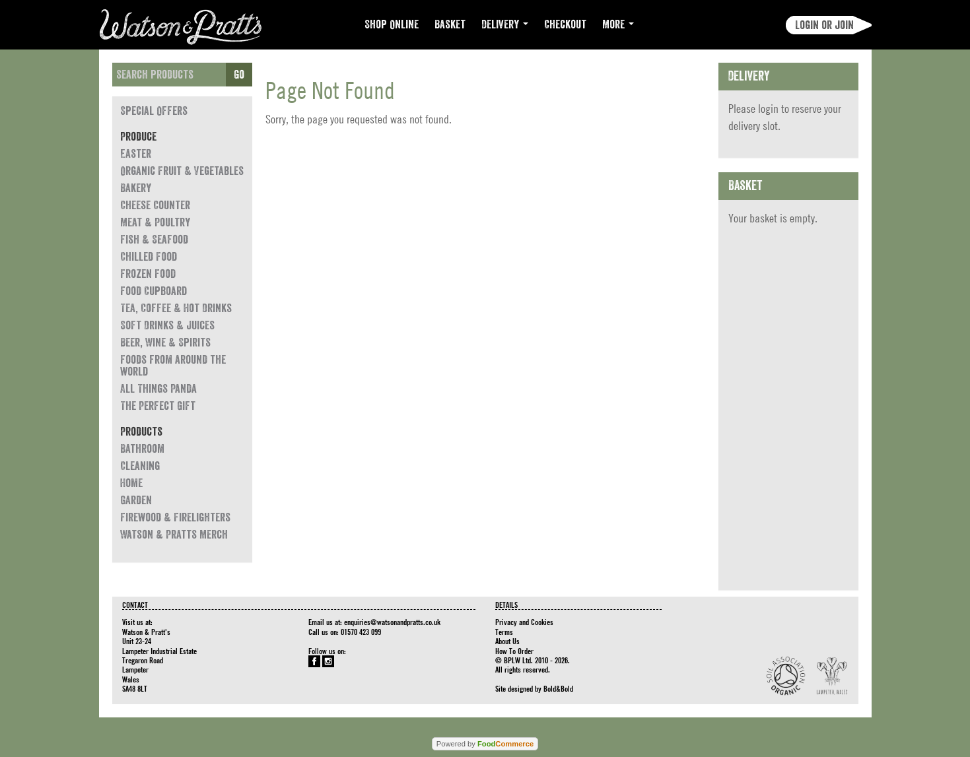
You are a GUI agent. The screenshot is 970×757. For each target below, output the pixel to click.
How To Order (514, 650)
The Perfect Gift (157, 406)
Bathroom (142, 449)
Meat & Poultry (155, 222)
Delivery (504, 24)
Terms (504, 631)
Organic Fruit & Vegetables (182, 171)
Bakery (135, 188)
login (768, 108)
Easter (135, 154)
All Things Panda (158, 389)
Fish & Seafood (154, 240)
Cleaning (140, 466)
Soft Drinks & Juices (167, 325)
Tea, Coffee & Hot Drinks (176, 308)
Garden (136, 500)
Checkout (565, 24)
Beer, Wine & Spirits (165, 342)
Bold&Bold (558, 688)
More (618, 24)
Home (131, 483)
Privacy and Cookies (524, 621)
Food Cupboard (153, 291)
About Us (507, 641)
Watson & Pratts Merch (174, 535)
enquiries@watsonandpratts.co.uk (392, 621)
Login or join (824, 25)
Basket (450, 24)
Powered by (485, 744)
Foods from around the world (173, 366)
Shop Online (391, 24)
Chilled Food (148, 257)
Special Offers (154, 111)
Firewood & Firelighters (175, 517)
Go (239, 75)
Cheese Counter (155, 205)
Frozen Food (148, 274)
